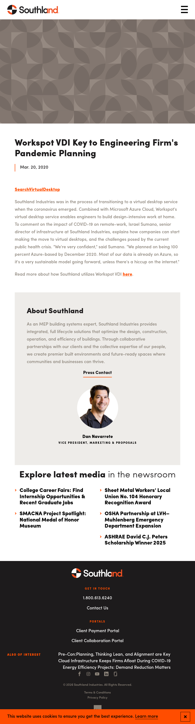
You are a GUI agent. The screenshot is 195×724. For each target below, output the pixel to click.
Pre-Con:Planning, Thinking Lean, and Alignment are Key (114, 654)
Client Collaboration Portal (97, 641)
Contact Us (97, 608)
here (127, 274)
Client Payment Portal (97, 631)
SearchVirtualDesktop (37, 189)
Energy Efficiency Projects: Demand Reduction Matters (117, 667)
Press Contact (97, 373)
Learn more (146, 717)
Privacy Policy (97, 697)
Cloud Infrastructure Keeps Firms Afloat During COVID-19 (114, 661)
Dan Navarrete (97, 437)
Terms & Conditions (97, 692)
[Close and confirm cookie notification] (185, 717)
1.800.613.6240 (97, 598)
